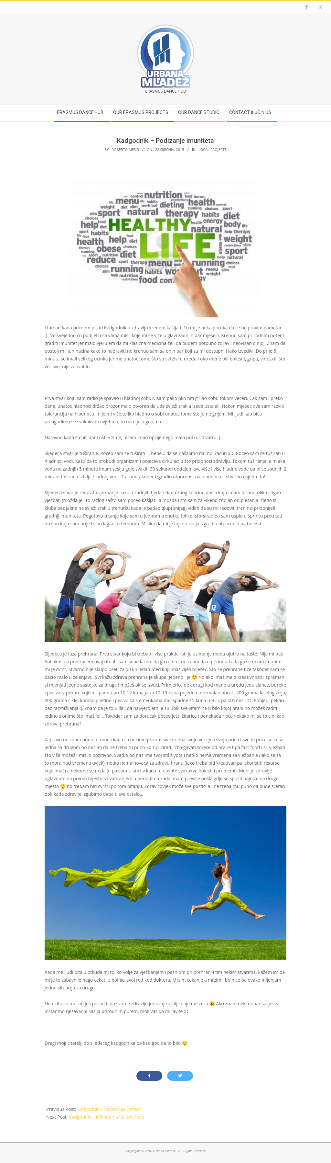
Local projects (212, 149)
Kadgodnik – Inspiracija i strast (109, 1109)
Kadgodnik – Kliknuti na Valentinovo (106, 1117)
